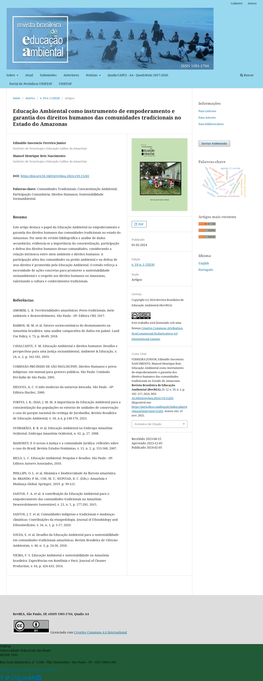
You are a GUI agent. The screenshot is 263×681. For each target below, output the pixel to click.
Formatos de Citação (148, 424)
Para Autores (207, 117)
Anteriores (71, 75)
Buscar (247, 75)
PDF (141, 224)
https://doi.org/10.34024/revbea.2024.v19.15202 (55, 176)
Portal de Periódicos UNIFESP (30, 84)
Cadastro (237, 3)
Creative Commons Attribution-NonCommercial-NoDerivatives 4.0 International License (157, 333)
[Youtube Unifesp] (19, 679)
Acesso (252, 3)
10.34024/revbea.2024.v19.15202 (152, 398)
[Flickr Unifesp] (38, 679)
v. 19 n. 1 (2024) (50, 98)
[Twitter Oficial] (7, 679)
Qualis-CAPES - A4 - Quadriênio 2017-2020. (138, 75)
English (203, 263)
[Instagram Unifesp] (13, 679)
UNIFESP (65, 84)
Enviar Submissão (214, 143)
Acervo (30, 98)
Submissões (48, 75)
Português (205, 270)
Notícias (92, 75)
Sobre (11, 75)
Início (16, 98)
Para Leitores (207, 111)
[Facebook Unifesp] (1, 679)
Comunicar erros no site (39, 669)
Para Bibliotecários (211, 124)
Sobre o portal (10, 669)
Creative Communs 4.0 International (100, 632)
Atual (29, 75)
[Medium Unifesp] (32, 679)
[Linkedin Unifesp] (25, 679)
